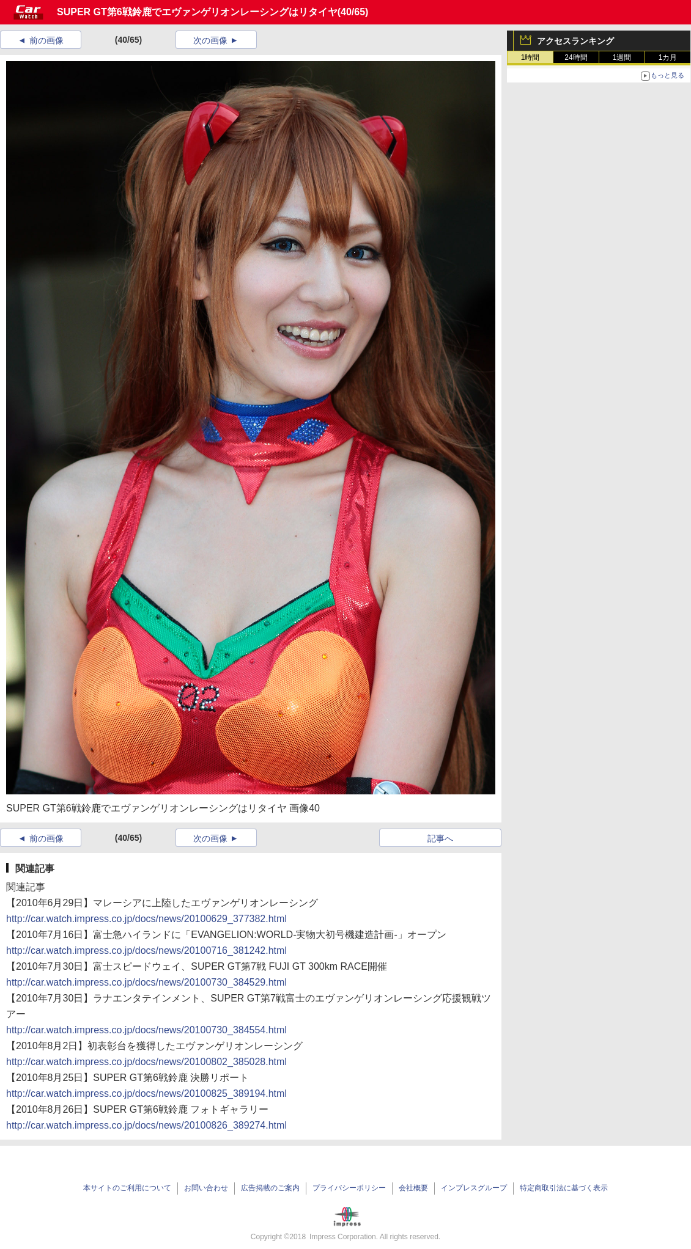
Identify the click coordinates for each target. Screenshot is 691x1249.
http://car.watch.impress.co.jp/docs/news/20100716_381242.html (146, 950)
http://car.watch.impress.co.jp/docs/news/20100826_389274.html (146, 1125)
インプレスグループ (474, 1188)
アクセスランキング (575, 41)
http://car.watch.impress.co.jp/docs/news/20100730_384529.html (146, 982)
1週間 (622, 57)
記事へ (440, 838)
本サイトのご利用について (127, 1188)
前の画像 (46, 40)
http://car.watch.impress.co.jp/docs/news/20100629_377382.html (146, 919)
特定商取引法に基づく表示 (564, 1188)
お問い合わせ (206, 1188)
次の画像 (210, 40)
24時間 (575, 57)
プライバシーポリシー (349, 1188)
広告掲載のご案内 (270, 1188)
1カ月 (668, 57)
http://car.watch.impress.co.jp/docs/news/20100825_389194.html (146, 1093)
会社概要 (413, 1188)
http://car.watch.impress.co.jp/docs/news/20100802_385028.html (146, 1062)
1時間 (530, 57)
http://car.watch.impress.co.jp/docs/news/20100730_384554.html (146, 1030)
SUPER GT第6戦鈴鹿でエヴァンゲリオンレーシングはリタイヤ (197, 12)
